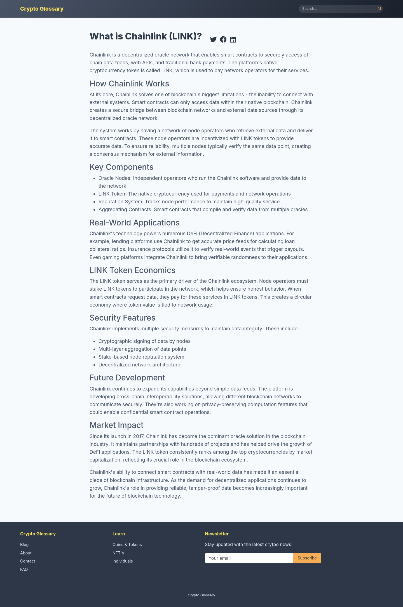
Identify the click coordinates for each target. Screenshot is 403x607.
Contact (27, 561)
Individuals (123, 561)
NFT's (118, 552)
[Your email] (249, 558)
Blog (24, 544)
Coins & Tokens (127, 544)
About (26, 552)
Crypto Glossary (42, 8)
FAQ (24, 569)
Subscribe (307, 558)
